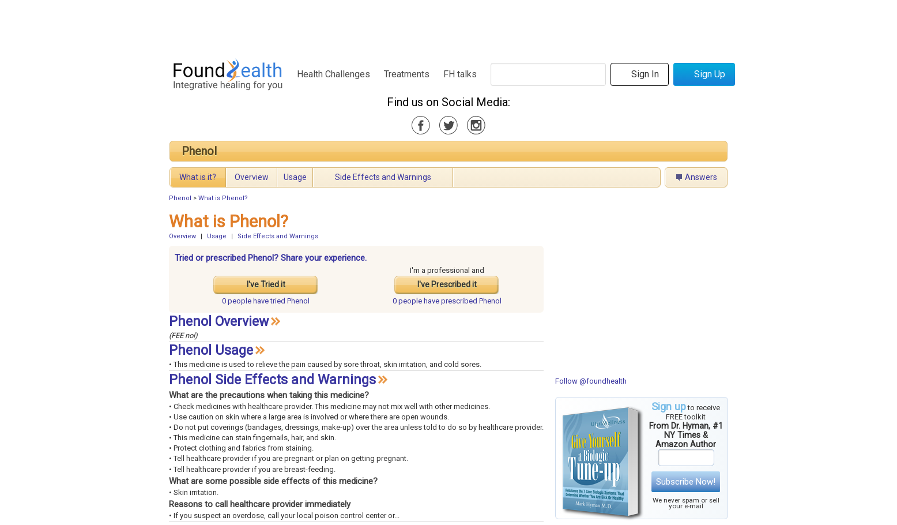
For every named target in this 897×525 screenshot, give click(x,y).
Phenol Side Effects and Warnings (272, 380)
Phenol (199, 151)
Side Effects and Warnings (383, 177)
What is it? (197, 177)
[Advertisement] (448, 26)
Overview (252, 177)
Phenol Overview (219, 321)
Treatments (406, 74)
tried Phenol (266, 301)
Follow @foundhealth (591, 381)
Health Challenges (333, 74)
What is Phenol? (223, 198)
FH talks (460, 74)
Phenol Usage (211, 350)
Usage (295, 177)
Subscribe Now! (685, 482)
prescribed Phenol (447, 301)
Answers (701, 177)
